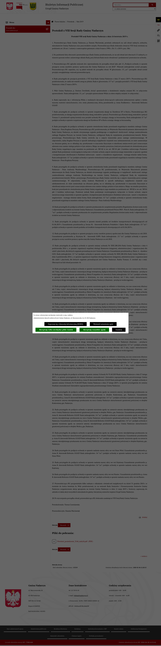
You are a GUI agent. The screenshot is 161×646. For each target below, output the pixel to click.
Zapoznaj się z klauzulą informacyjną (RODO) (65, 324)
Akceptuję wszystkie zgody (94, 330)
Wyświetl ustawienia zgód (103, 324)
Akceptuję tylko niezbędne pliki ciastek (56, 330)
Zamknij (119, 330)
